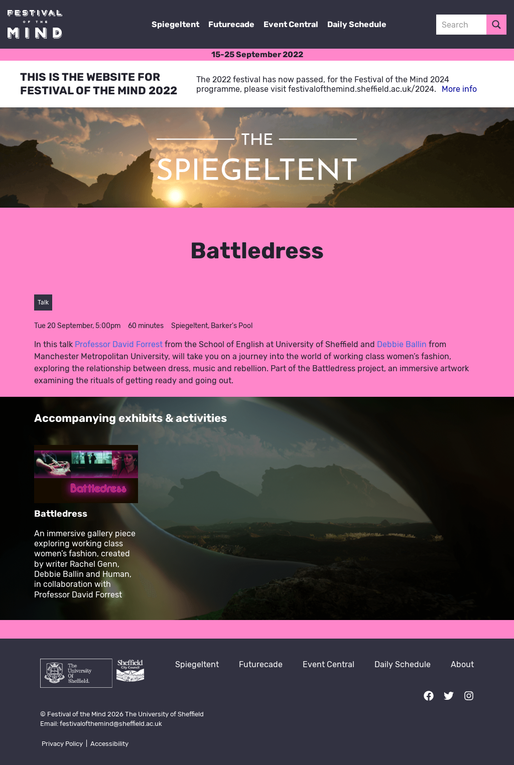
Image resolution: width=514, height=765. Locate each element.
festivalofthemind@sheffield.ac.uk (111, 723)
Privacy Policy (62, 743)
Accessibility (109, 743)
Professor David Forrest (119, 344)
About (462, 664)
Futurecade (231, 24)
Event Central (291, 24)
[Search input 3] (472, 24)
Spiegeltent (175, 24)
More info (459, 89)
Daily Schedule (357, 24)
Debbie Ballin (402, 344)
